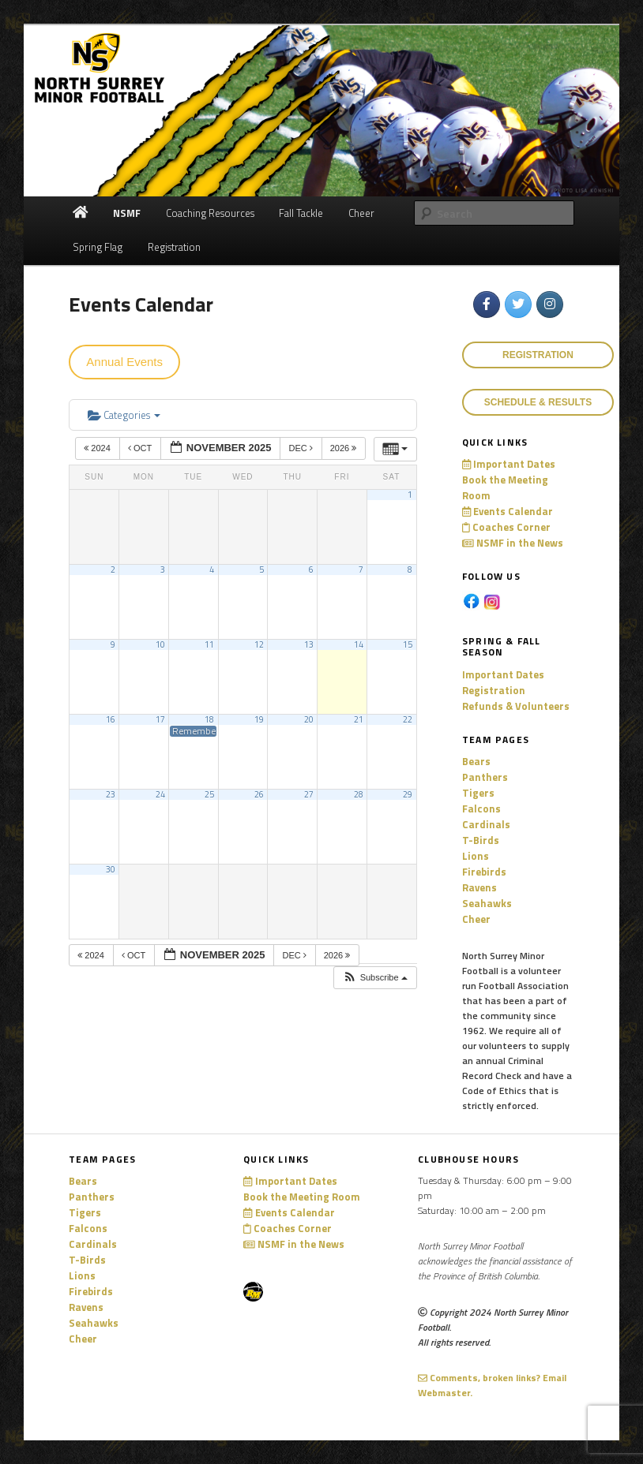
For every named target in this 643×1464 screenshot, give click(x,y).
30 (110, 869)
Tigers (478, 793)
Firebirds (484, 872)
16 (110, 719)
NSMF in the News (512, 543)
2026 (344, 448)
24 (160, 794)
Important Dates (508, 464)
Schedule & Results (538, 402)
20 (309, 719)
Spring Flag (97, 247)
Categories (124, 415)
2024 (98, 448)
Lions (475, 856)
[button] (375, 977)
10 (160, 644)
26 (259, 794)
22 (407, 719)
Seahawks (487, 903)
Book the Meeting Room (301, 1196)
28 (358, 794)
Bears (476, 761)
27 (309, 794)
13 (309, 644)
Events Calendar (507, 511)
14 (358, 644)
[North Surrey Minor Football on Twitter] (518, 304)
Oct (141, 448)
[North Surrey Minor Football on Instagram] (549, 304)
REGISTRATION (537, 354)
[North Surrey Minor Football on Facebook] (486, 304)
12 (259, 644)
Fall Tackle (301, 213)
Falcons (481, 808)
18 (209, 719)
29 (407, 794)
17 (160, 719)
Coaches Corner (506, 527)
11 (209, 644)
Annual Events (124, 361)
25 (209, 794)
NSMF (127, 213)
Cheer (361, 213)
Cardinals (486, 824)
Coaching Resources (210, 213)
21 (358, 719)
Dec (301, 448)
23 (110, 794)
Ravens (479, 887)
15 (407, 644)
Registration (174, 247)
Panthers (485, 777)
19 (259, 719)
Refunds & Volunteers (516, 706)
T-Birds (480, 840)
